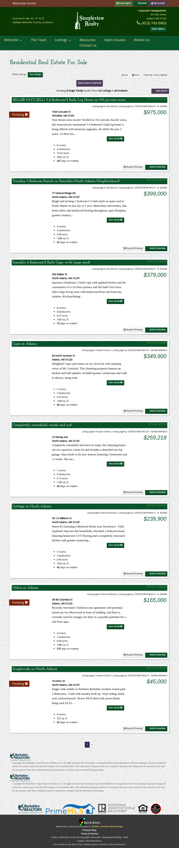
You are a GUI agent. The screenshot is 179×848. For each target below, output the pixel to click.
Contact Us (88, 45)
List (125, 75)
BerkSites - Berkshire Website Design (107, 827)
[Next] (92, 745)
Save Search (160, 90)
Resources (88, 40)
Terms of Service (89, 833)
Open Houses (114, 40)
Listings (63, 40)
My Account (158, 3)
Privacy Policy (89, 830)
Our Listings (35, 74)
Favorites (141, 3)
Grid (135, 75)
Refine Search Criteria (89, 83)
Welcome (13, 40)
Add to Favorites (156, 166)
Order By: (155, 75)
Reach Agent (124, 3)
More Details (115, 138)
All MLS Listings (19, 74)
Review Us (142, 40)
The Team (38, 40)
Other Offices (158, 29)
